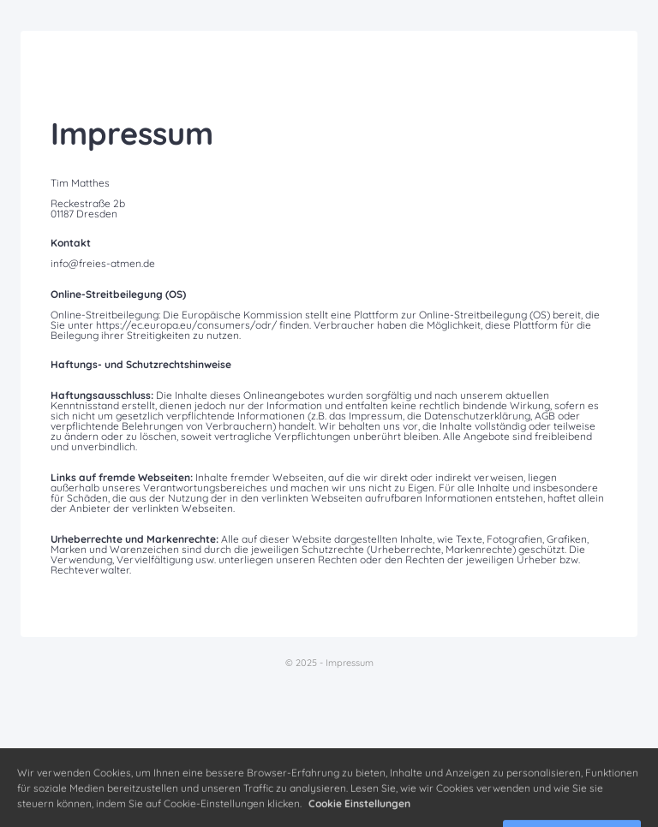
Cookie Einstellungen (359, 812)
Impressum (350, 663)
